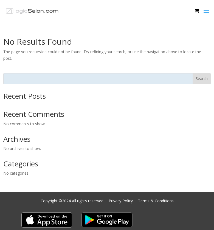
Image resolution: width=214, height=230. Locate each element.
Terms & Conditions (156, 200)
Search (202, 78)
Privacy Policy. (122, 200)
